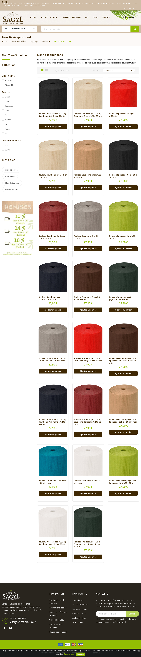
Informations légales (57, 607)
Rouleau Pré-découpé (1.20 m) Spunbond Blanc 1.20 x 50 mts (52, 543)
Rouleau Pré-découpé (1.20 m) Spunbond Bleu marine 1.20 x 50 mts (52, 421)
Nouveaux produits (80, 604)
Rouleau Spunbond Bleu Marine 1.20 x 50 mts (49, 298)
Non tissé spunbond (15, 55)
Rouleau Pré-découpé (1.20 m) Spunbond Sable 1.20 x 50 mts (123, 420)
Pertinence (118, 70)
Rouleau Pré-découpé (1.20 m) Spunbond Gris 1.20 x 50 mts (52, 359)
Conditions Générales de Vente (58, 614)
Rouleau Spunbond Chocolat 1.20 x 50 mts (87, 298)
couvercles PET (11, 189)
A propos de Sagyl (56, 620)
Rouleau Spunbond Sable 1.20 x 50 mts (87, 176)
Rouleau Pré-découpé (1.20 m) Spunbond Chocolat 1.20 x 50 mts (122, 360)
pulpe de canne (11, 170)
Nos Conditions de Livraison (57, 602)
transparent (10, 176)
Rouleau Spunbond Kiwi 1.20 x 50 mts (123, 237)
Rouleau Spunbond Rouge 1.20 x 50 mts (123, 115)
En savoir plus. (69, 654)
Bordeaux (9, 106)
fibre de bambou (12, 183)
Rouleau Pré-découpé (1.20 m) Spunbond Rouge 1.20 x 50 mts (88, 359)
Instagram (6, 2)
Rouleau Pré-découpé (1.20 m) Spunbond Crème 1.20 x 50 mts (88, 115)
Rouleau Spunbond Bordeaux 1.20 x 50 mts (52, 237)
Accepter (80, 654)
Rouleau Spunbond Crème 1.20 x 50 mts (53, 176)
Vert (6, 133)
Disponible (9, 85)
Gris (6, 115)
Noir (7, 124)
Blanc (7, 97)
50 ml (7, 150)
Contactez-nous (79, 613)
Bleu (7, 101)
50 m (7, 145)
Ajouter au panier (53, 126)
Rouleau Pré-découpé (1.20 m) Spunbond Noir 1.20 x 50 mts (52, 115)
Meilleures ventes (79, 609)
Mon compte (77, 622)
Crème (8, 110)
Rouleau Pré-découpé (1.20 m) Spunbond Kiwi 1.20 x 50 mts (122, 481)
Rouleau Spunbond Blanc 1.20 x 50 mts (87, 481)
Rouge (7, 129)
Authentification (79, 618)
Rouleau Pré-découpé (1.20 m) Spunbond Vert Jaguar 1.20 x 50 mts (87, 544)
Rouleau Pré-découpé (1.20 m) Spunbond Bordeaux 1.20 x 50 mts (87, 421)
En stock (8, 80)
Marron (8, 119)
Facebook (2, 2)
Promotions (77, 600)
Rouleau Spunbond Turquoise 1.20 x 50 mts (52, 481)
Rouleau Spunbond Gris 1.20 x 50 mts (87, 237)
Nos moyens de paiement (56, 626)
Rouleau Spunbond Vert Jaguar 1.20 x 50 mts (120, 298)
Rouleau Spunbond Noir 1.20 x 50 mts (123, 176)
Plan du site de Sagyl (57, 632)
